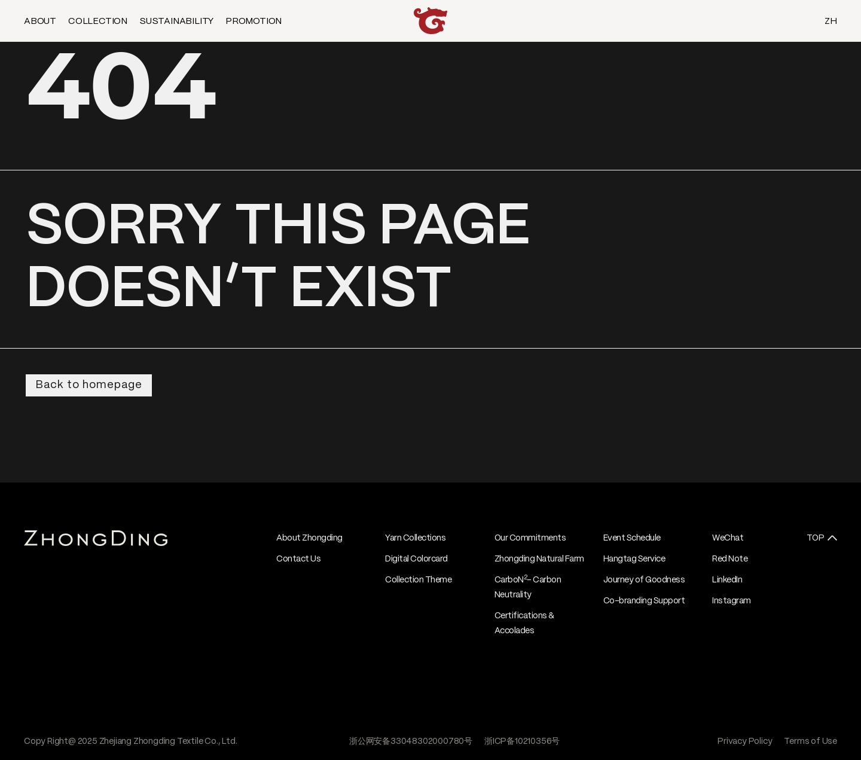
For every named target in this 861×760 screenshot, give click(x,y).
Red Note (729, 559)
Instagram (731, 601)
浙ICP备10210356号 (522, 741)
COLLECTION (97, 21)
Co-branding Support (644, 601)
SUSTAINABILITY (176, 21)
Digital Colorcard (416, 559)
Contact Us (298, 559)
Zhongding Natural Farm (539, 559)
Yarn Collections (415, 538)
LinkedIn (727, 580)
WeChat (727, 538)
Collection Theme (418, 580)
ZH (831, 21)
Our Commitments (530, 538)
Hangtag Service (634, 559)
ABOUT (40, 21)
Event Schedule (632, 538)
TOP (816, 538)
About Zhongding (309, 538)
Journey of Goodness (644, 580)
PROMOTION (253, 21)
